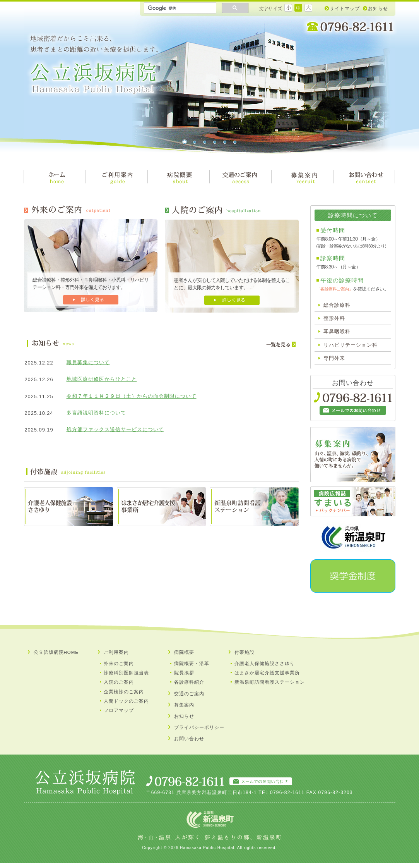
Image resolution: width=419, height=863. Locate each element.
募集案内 (184, 705)
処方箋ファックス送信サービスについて (115, 429)
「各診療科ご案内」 (334, 289)
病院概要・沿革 (191, 663)
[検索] (179, 8)
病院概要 (184, 652)
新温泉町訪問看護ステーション (269, 682)
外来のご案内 (119, 663)
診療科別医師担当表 (126, 672)
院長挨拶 (184, 672)
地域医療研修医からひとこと (102, 379)
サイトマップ (345, 8)
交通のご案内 (189, 693)
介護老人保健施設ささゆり (264, 663)
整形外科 (334, 318)
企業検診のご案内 (124, 691)
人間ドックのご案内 (126, 701)
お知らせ (378, 8)
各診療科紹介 (189, 682)
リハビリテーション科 (350, 345)
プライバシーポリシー (199, 727)
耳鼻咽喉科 (337, 331)
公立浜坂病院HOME (56, 652)
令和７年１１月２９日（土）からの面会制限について (132, 396)
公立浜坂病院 (94, 64)
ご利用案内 (116, 652)
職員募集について (88, 362)
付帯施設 (244, 652)
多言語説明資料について (96, 413)
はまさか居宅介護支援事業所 (267, 672)
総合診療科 (337, 305)
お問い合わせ (189, 738)
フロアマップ (119, 710)
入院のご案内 (119, 682)
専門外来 (334, 358)
